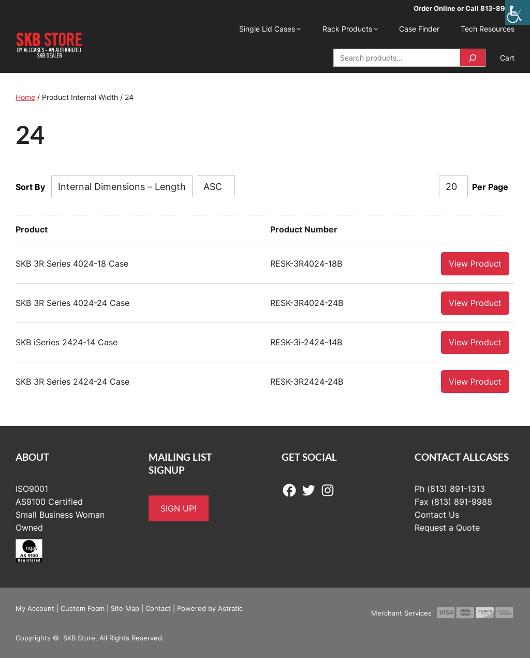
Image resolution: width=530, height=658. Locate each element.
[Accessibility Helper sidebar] (517, 12)
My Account (35, 608)
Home (25, 97)
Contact (158, 608)
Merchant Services (401, 612)
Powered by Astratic (210, 608)
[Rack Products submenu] (376, 28)
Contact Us (437, 514)
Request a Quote (447, 527)
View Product (475, 263)
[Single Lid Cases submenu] (299, 28)
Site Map (125, 608)
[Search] (472, 57)
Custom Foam (83, 608)
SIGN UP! (178, 508)
